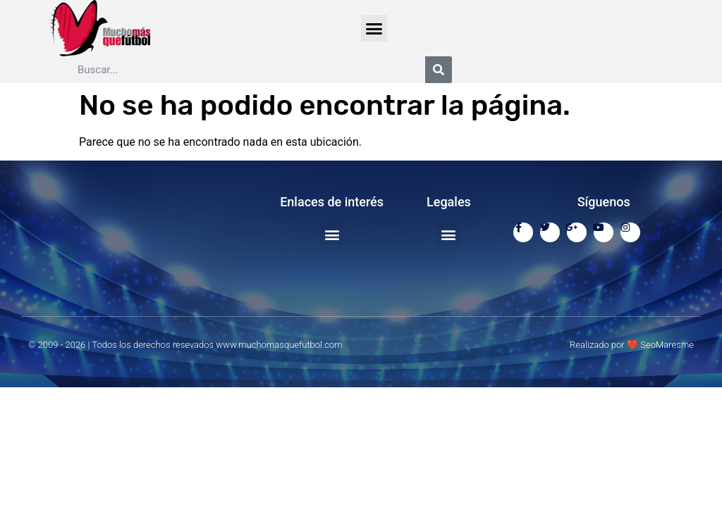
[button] (374, 28)
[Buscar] (438, 69)
